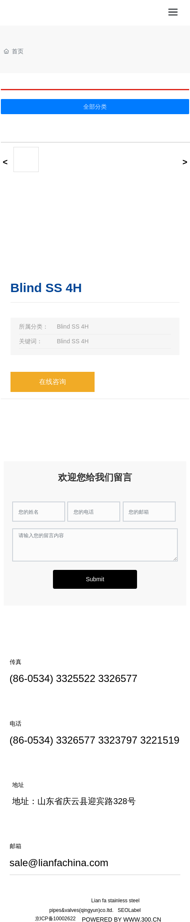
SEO (123, 910)
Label (134, 910)
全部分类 (95, 106)
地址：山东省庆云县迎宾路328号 (73, 801)
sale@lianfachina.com (59, 862)
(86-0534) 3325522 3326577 (73, 678)
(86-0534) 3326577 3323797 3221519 (94, 740)
